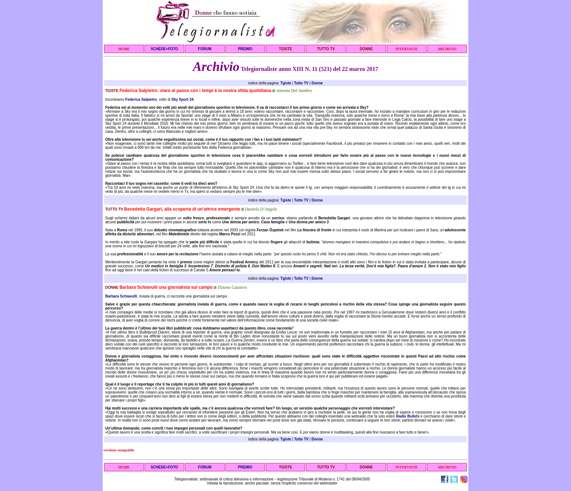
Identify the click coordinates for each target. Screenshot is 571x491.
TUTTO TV (326, 49)
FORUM (205, 49)
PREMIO (245, 49)
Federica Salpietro (141, 99)
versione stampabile (118, 450)
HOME (124, 49)
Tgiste (285, 83)
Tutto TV (301, 83)
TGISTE (285, 49)
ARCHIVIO (446, 49)
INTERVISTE (406, 49)
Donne (317, 83)
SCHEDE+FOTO (164, 49)
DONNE (366, 49)
